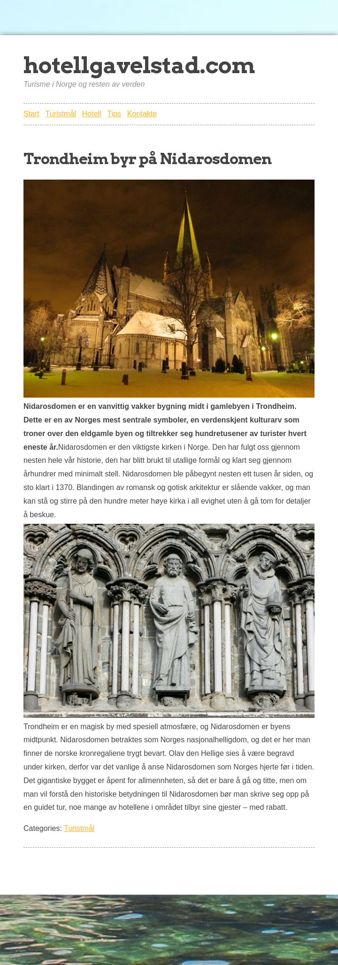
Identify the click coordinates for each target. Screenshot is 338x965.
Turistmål (61, 114)
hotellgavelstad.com (139, 65)
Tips (114, 114)
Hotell (91, 114)
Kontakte (142, 114)
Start (31, 114)
